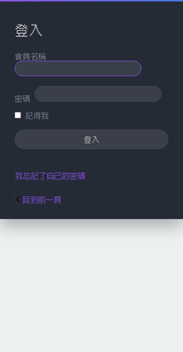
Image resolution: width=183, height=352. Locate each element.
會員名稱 (30, 56)
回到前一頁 (41, 199)
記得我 (32, 115)
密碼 (22, 98)
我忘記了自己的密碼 (50, 175)
